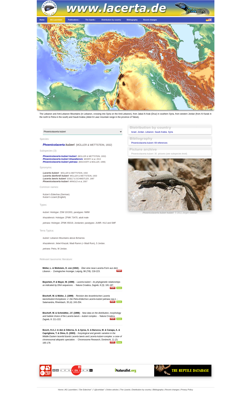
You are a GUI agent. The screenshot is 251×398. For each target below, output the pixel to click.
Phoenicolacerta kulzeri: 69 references (149, 143)
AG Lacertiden (71, 390)
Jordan (141, 132)
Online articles (112, 390)
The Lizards (125, 390)
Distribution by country (141, 390)
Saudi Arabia (161, 132)
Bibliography (158, 390)
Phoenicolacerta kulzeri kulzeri (60, 156)
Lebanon (149, 132)
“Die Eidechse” (85, 390)
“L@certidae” (99, 390)
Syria (170, 132)
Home (60, 390)
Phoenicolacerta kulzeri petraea (60, 161)
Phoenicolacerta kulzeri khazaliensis (63, 159)
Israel (133, 132)
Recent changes (172, 390)
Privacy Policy (187, 390)
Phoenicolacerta (54, 144)
